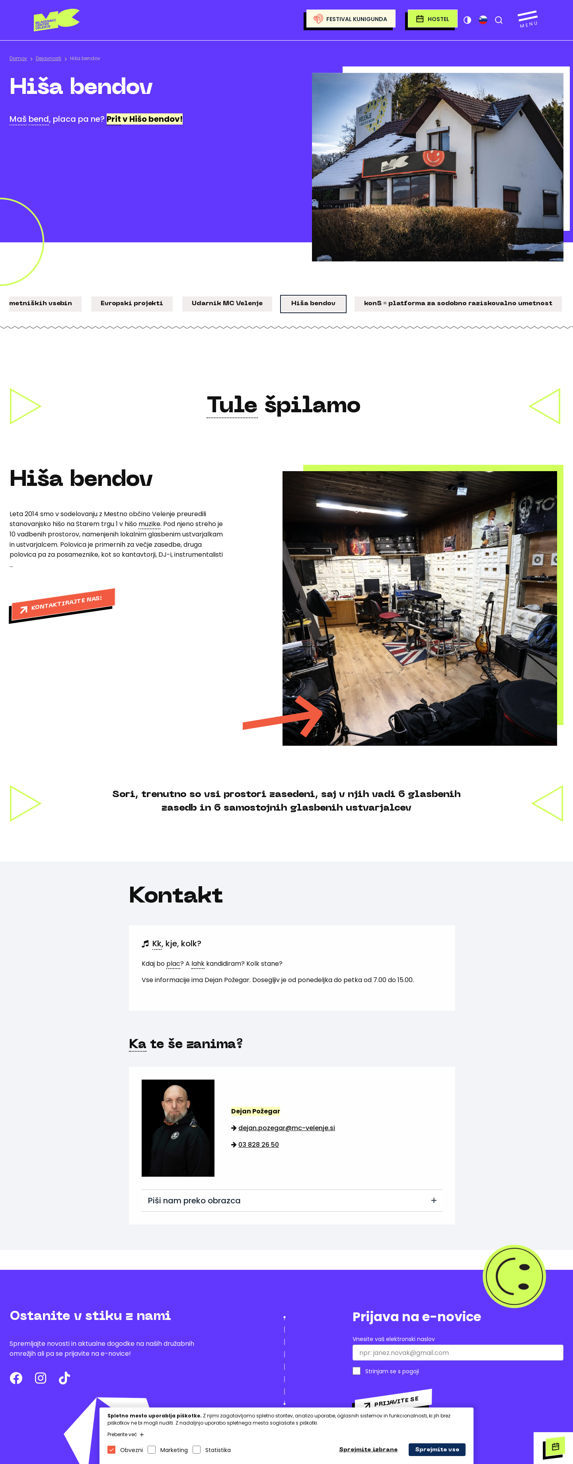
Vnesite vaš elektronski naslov (394, 1339)
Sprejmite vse (437, 1449)
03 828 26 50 (258, 1144)
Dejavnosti (48, 58)
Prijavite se (396, 1402)
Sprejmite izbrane (368, 1449)
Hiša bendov (85, 58)
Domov (18, 58)
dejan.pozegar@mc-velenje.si (286, 1128)
